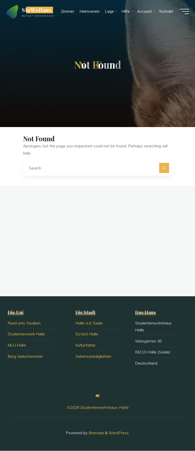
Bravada (96, 432)
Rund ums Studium (24, 323)
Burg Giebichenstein (25, 356)
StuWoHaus (38, 10)
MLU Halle (17, 345)
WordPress (118, 432)
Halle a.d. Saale (89, 323)
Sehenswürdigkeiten (93, 356)
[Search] (164, 168)
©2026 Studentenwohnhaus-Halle (97, 407)
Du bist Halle (86, 334)
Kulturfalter (85, 345)
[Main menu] (182, 12)
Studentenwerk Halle (26, 334)
